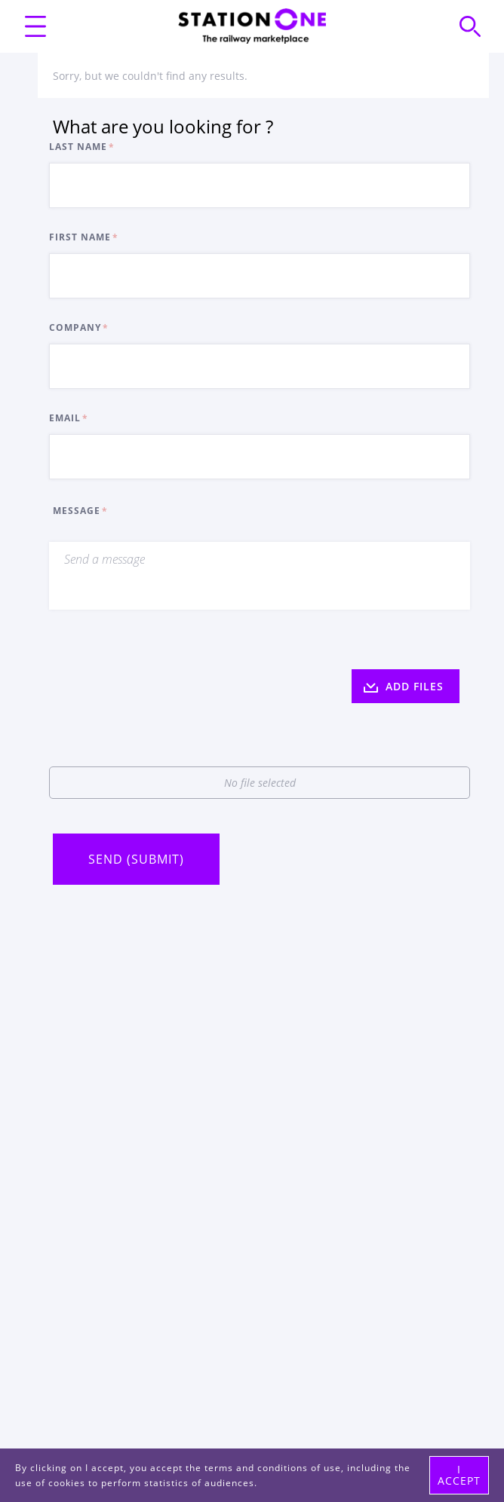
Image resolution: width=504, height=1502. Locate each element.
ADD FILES (404, 686)
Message (76, 510)
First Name (80, 237)
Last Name (78, 146)
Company (75, 327)
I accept (459, 1474)
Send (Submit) (136, 859)
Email (65, 417)
